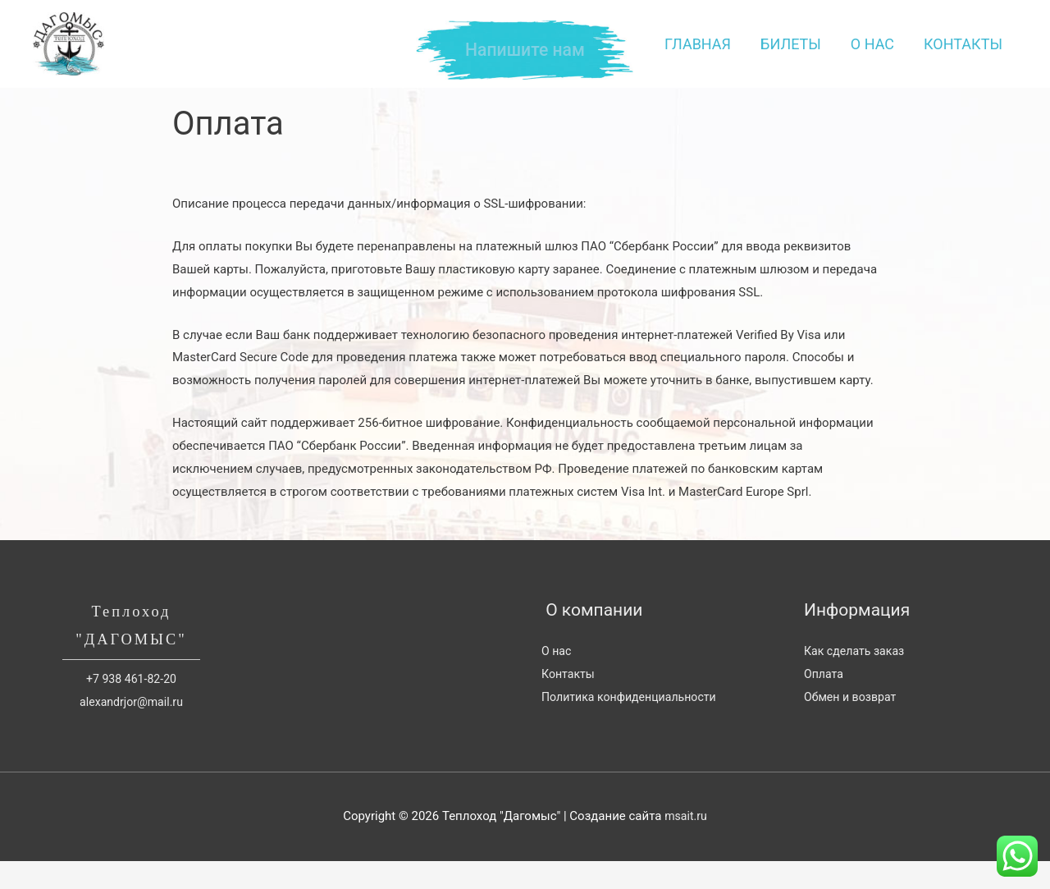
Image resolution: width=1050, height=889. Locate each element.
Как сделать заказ (857, 675)
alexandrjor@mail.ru (131, 729)
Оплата (825, 698)
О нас (872, 56)
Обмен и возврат (853, 720)
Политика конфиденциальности (634, 720)
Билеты (790, 56)
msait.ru (686, 843)
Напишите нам (525, 50)
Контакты (963, 56)
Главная (697, 56)
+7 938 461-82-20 (132, 706)
